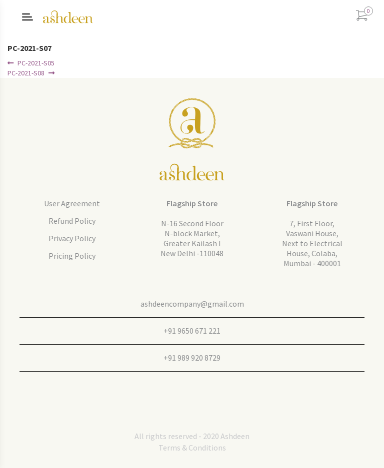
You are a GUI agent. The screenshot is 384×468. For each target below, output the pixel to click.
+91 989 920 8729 (192, 358)
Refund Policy (72, 221)
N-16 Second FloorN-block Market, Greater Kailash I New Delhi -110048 (192, 238)
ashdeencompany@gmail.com (192, 304)
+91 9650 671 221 (192, 331)
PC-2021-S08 (26, 72)
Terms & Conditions (192, 448)
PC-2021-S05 (35, 62)
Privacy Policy (72, 238)
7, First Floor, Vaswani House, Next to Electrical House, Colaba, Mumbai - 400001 (312, 243)
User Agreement (72, 203)
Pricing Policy (72, 256)
